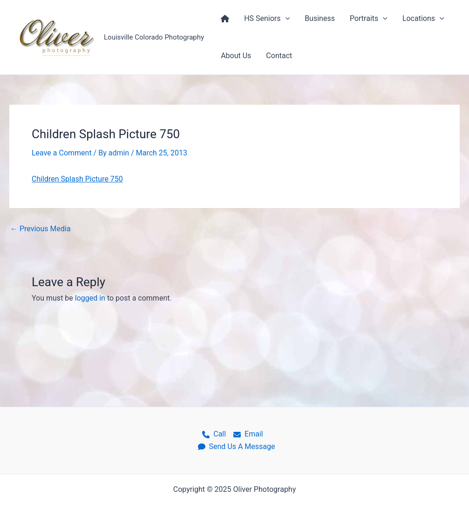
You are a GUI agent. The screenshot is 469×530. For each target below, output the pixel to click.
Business (320, 18)
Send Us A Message (236, 446)
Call (214, 433)
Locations (423, 18)
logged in (90, 298)
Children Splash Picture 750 (77, 178)
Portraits (368, 18)
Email (248, 433)
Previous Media (40, 229)
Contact (279, 55)
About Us (236, 55)
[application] (285, 18)
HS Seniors (267, 18)
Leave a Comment (62, 152)
